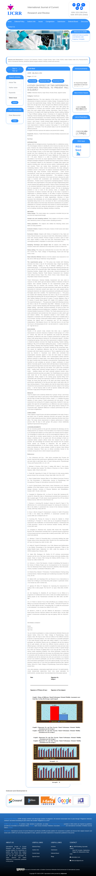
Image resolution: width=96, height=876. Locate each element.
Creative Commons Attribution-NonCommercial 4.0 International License (60, 869)
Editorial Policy (36, 846)
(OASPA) (62, 825)
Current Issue (36, 853)
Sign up (14, 71)
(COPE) (31, 825)
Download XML (45, 81)
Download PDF (58, 81)
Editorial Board (55, 853)
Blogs (52, 856)
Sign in (14, 68)
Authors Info (35, 850)
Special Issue (35, 856)
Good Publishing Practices (56, 824)
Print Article (32, 81)
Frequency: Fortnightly (78, 39)
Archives (53, 846)
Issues (40, 21)
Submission (54, 850)
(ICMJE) (10, 827)
